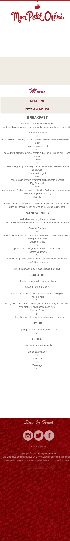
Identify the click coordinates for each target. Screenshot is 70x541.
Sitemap (36, 446)
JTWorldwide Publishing (48, 457)
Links (44, 446)
